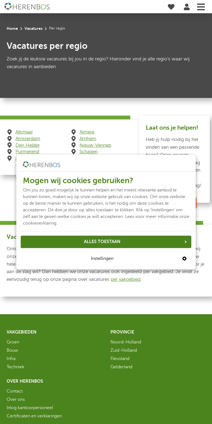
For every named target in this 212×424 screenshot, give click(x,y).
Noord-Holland (125, 342)
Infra (11, 358)
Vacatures (34, 28)
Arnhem (88, 138)
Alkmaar (24, 132)
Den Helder (27, 145)
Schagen (89, 151)
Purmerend (27, 151)
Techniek (15, 366)
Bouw (12, 350)
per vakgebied (126, 279)
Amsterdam (27, 138)
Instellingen (139, 258)
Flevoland (119, 358)
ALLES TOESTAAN (135, 241)
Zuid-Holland (123, 350)
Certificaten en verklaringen (34, 416)
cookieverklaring (39, 223)
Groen (13, 342)
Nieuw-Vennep (95, 145)
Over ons (16, 399)
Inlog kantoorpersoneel (30, 407)
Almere (87, 132)
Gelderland (121, 366)
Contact (15, 391)
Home (12, 28)
